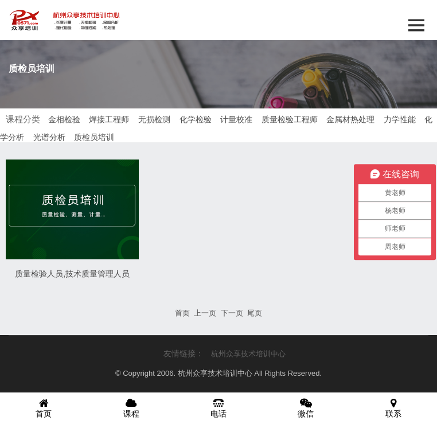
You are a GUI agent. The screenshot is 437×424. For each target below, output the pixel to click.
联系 (393, 408)
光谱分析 (49, 137)
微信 (305, 408)
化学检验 (196, 119)
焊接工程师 (109, 119)
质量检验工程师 (290, 119)
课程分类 (23, 119)
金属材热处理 (350, 119)
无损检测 (154, 119)
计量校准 (236, 119)
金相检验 (64, 119)
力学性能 (400, 119)
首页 (43, 408)
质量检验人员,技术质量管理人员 (72, 273)
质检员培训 (94, 137)
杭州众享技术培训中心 (248, 353)
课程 (130, 408)
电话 (218, 408)
